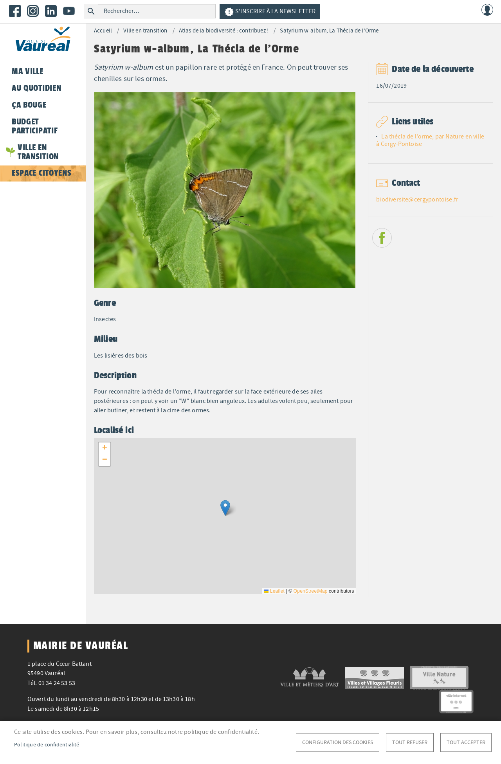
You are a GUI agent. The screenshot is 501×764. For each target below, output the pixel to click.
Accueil (103, 30)
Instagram (33, 11)
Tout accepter (466, 742)
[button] (225, 508)
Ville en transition (145, 30)
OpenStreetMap (311, 591)
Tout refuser (409, 742)
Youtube (69, 11)
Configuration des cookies (337, 742)
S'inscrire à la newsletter (269, 12)
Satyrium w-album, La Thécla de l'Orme (329, 30)
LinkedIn (51, 11)
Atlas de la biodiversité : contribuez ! (224, 30)
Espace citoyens (41, 173)
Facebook (15, 11)
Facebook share (382, 238)
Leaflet (274, 591)
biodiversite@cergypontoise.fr (417, 199)
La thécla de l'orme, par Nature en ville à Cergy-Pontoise (430, 140)
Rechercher (91, 11)
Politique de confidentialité (46, 744)
